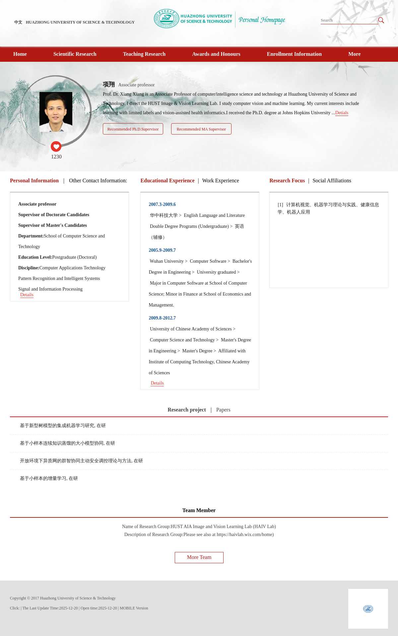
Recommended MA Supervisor (201, 129)
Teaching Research (144, 54)
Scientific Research (75, 54)
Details (26, 294)
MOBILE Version (134, 608)
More (354, 54)
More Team (199, 557)
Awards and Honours (216, 54)
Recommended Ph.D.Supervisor (133, 129)
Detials (342, 112)
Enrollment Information (294, 54)
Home (20, 54)
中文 (18, 22)
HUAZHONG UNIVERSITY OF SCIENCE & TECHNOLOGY (80, 22)
